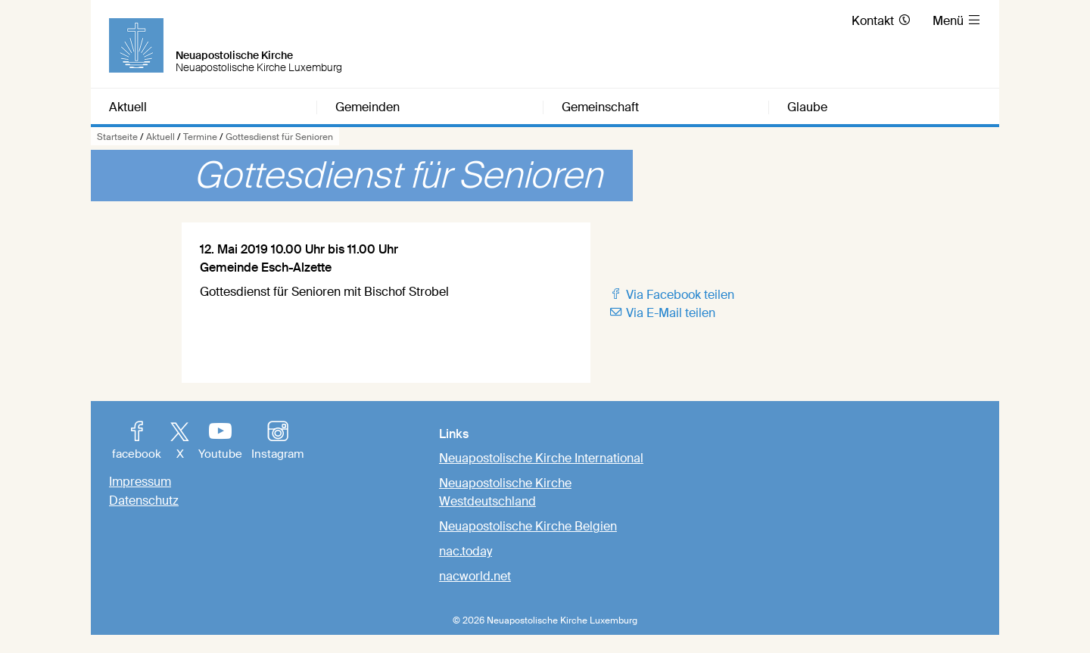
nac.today (465, 551)
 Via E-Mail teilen (662, 313)
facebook (136, 442)
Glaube (807, 107)
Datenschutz (144, 500)
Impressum (140, 482)
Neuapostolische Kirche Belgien (528, 526)
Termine (200, 137)
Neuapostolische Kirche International (541, 458)
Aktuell (160, 137)
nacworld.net (475, 576)
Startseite (117, 137)
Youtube (220, 442)
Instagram (277, 442)
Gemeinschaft (600, 107)
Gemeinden (367, 107)
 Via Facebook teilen (671, 295)
